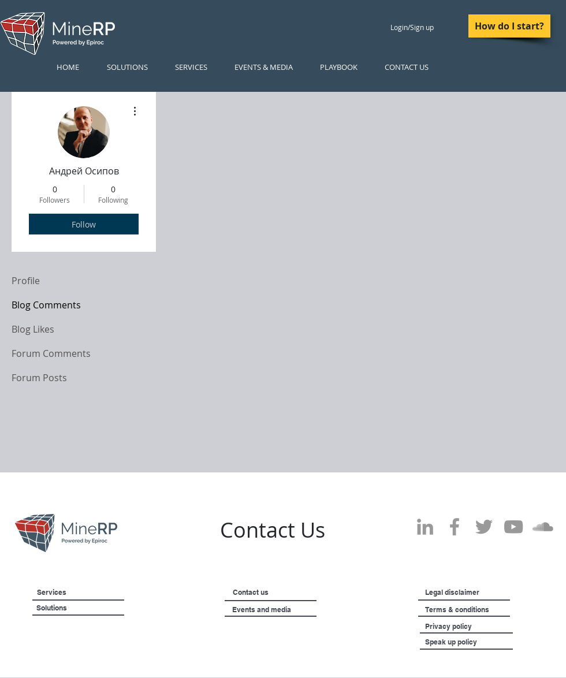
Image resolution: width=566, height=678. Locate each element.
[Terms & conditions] (489, 610)
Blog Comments (46, 305)
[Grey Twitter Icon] (484, 526)
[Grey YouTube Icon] (513, 526)
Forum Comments (51, 353)
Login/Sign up (412, 27)
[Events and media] (291, 610)
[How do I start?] (509, 26)
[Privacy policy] (471, 626)
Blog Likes (33, 329)
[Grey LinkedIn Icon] (425, 526)
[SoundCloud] (542, 526)
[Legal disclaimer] (479, 592)
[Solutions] (80, 608)
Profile (26, 280)
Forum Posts (39, 377)
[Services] (70, 592)
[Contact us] (268, 592)
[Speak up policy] (465, 642)
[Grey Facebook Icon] (454, 526)
